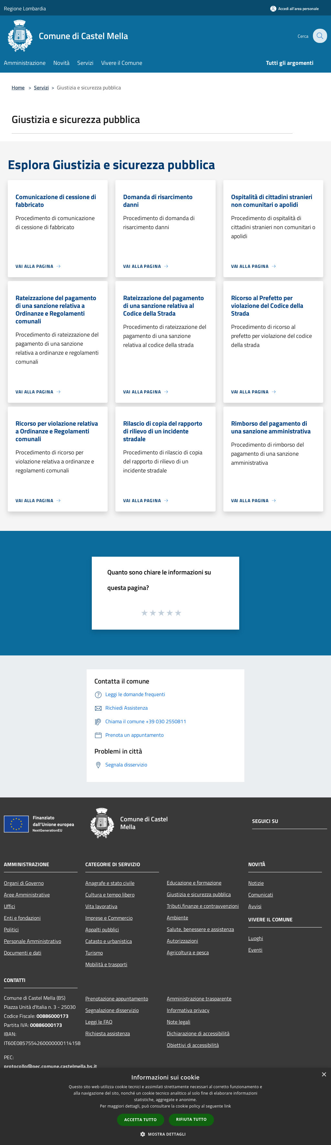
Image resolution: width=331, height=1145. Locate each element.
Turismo (94, 953)
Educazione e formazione (194, 883)
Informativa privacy (188, 1010)
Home (18, 87)
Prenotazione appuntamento (116, 998)
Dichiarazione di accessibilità (198, 1033)
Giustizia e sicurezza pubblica (199, 894)
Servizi (41, 87)
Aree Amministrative (27, 894)
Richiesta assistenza (107, 1033)
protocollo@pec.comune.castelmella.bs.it (50, 1066)
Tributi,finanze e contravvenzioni (203, 906)
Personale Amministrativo (32, 941)
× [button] (323, 1074)
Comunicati (260, 894)
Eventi (255, 950)
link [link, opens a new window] (227, 1106)
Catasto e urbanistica (108, 941)
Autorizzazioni (182, 941)
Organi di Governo (24, 883)
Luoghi (255, 938)
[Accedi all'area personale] (294, 8)
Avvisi (255, 906)
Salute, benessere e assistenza (200, 929)
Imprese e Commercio (109, 918)
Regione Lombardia (25, 8)
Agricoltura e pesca (188, 952)
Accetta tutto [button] (140, 1119)
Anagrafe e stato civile (109, 883)
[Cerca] (319, 36)
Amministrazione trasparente (199, 998)
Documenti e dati (22, 953)
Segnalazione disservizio (112, 1010)
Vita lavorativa (101, 906)
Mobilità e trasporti (106, 964)
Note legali (178, 1022)
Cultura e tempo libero (109, 894)
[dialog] (165, 1106)
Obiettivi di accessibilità (193, 1045)
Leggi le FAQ (98, 1022)
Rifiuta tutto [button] (191, 1119)
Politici (11, 929)
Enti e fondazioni (22, 918)
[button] (165, 1134)
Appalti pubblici (102, 929)
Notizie (256, 883)
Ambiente (177, 917)
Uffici (9, 906)
